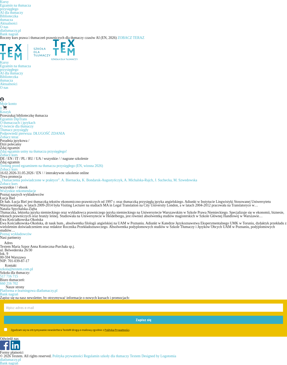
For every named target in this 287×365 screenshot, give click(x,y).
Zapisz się (143, 320)
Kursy (4, 62)
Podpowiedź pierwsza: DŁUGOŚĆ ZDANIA (32, 133)
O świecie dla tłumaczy (16, 126)
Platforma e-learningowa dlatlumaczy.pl (28, 291)
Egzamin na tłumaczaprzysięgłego (15, 7)
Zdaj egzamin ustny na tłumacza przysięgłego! (33, 151)
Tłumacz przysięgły (14, 130)
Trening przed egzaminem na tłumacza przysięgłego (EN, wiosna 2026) (51, 166)
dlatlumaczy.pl (10, 31)
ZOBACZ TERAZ (131, 38)
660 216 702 (9, 283)
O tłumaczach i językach (17, 123)
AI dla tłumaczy (11, 13)
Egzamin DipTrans (13, 119)
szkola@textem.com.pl (16, 269)
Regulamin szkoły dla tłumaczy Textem (112, 356)
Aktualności (8, 23)
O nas (4, 27)
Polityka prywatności (67, 356)
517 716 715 (9, 276)
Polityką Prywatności (117, 330)
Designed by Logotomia (159, 356)
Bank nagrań (9, 34)
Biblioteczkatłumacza (9, 18)
